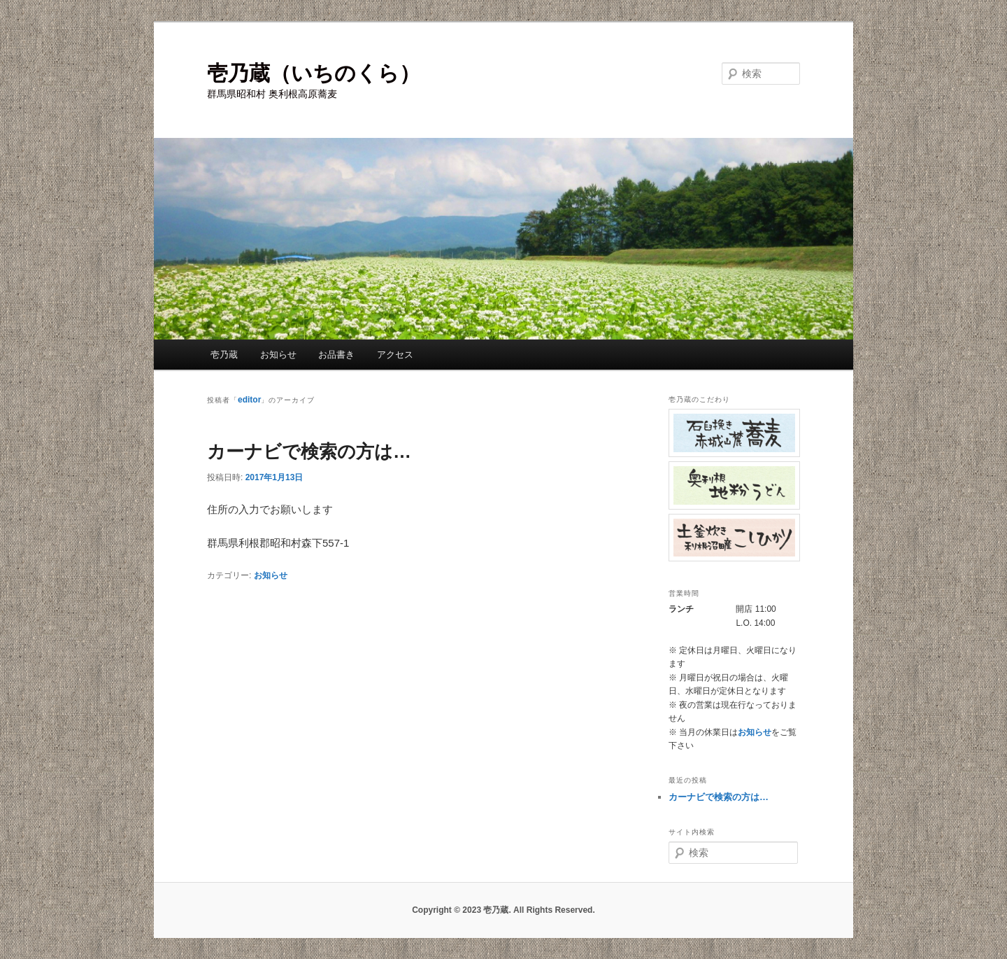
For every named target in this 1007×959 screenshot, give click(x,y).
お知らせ (278, 354)
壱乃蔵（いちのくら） (313, 73)
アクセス (395, 354)
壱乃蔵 (224, 354)
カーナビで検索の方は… (309, 451)
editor (249, 400)
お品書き (336, 354)
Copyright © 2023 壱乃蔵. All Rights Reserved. (503, 910)
